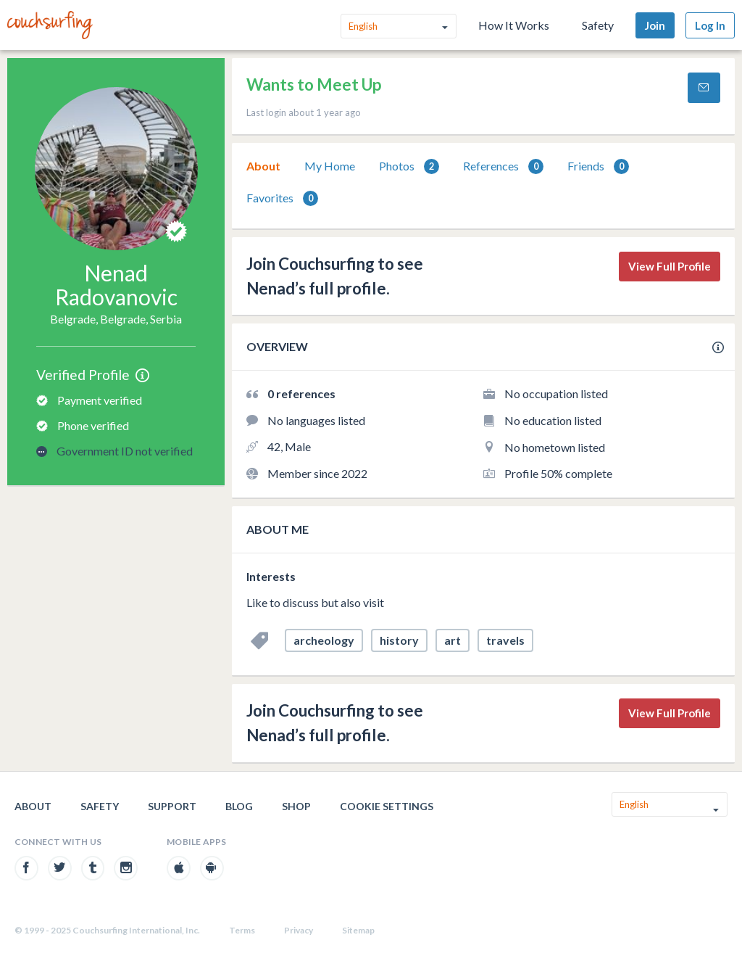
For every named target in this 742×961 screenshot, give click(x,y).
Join (655, 25)
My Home (329, 166)
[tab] (263, 166)
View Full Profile (669, 266)
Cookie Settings (386, 806)
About (263, 166)
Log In (710, 25)
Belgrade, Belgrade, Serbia (116, 319)
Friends (598, 166)
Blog (239, 806)
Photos (409, 166)
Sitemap (358, 930)
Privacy (298, 930)
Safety (598, 25)
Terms (242, 930)
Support (172, 806)
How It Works (513, 25)
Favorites (282, 198)
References (503, 166)
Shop (296, 806)
